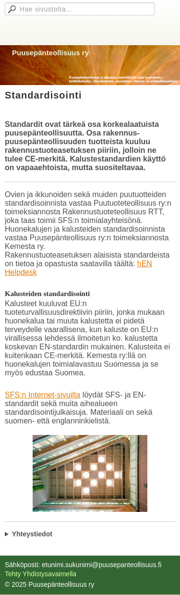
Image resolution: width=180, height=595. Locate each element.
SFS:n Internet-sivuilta (42, 395)
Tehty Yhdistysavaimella (40, 574)
